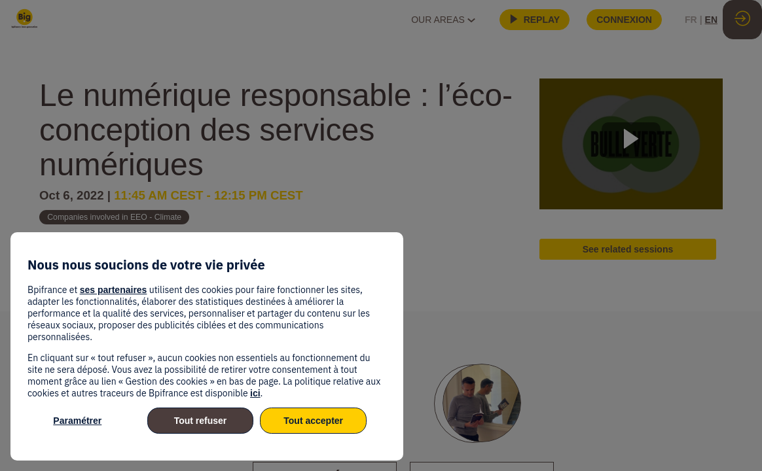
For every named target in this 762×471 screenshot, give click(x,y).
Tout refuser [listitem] (200, 420)
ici (255, 393)
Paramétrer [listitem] (77, 420)
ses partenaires (113, 290)
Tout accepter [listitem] (313, 420)
